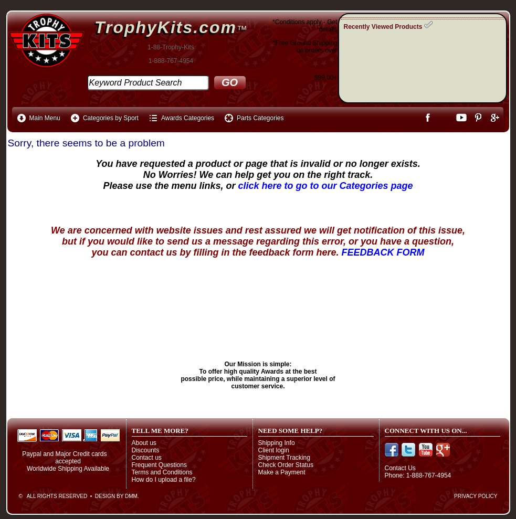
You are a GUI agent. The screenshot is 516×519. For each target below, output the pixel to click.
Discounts (146, 450)
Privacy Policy (475, 496)
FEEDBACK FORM (383, 252)
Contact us (147, 457)
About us (144, 443)
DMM (131, 496)
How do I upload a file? (164, 479)
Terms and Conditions (162, 472)
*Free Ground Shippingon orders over (305, 46)
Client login (273, 450)
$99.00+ (326, 77)
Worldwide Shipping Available (68, 468)
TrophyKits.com (165, 27)
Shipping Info (276, 443)
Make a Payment (282, 472)
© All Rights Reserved (53, 496)
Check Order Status (285, 465)
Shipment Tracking (284, 457)
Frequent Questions (159, 465)
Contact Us (400, 468)
